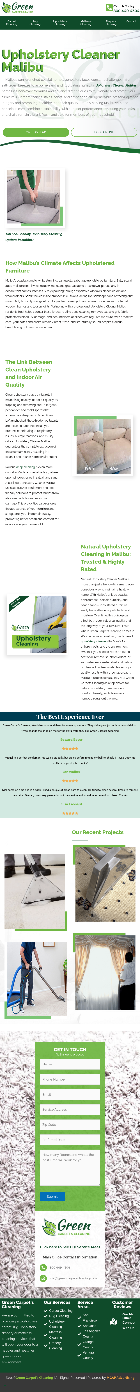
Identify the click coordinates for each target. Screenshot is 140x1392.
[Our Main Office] (113, 1321)
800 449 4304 (126, 11)
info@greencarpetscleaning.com (73, 1278)
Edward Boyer (71, 740)
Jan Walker (71, 772)
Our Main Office (129, 1316)
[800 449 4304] (43, 1267)
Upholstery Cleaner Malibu (115, 85)
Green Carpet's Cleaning (34, 1378)
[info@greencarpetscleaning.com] (43, 1278)
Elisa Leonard (71, 804)
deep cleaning (25, 467)
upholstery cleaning (94, 641)
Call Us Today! (124, 6)
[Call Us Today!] (109, 7)
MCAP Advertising (120, 1378)
